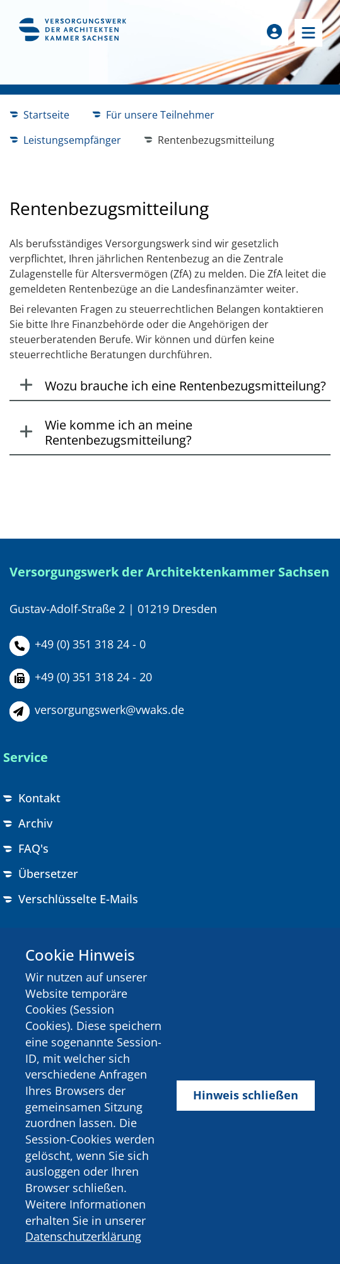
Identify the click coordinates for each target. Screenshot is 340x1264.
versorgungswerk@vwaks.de (109, 709)
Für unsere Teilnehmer (160, 115)
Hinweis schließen (245, 1095)
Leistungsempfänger (72, 140)
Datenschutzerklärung (83, 1236)
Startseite (46, 115)
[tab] (170, 386)
